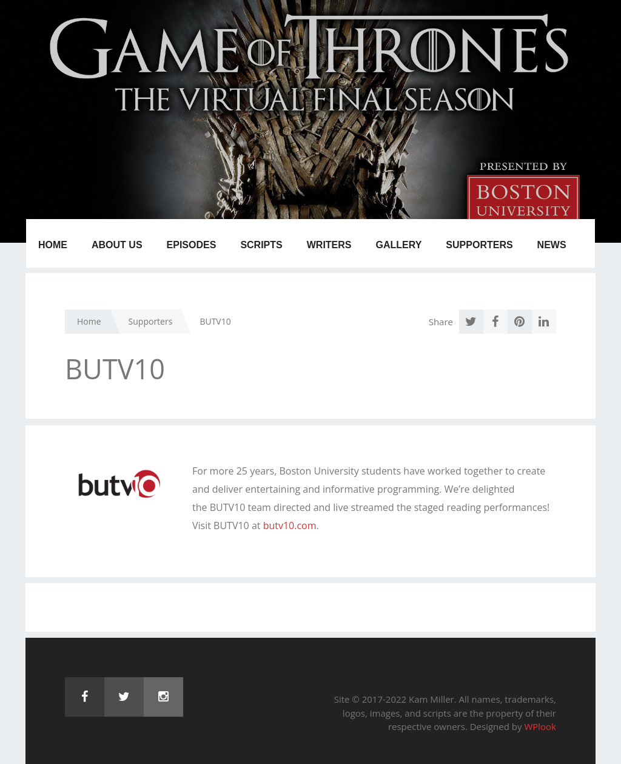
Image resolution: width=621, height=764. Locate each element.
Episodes (192, 245)
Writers (329, 245)
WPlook (540, 726)
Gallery (399, 245)
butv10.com (290, 525)
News (551, 245)
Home (52, 245)
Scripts (261, 245)
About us (117, 245)
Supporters (479, 245)
